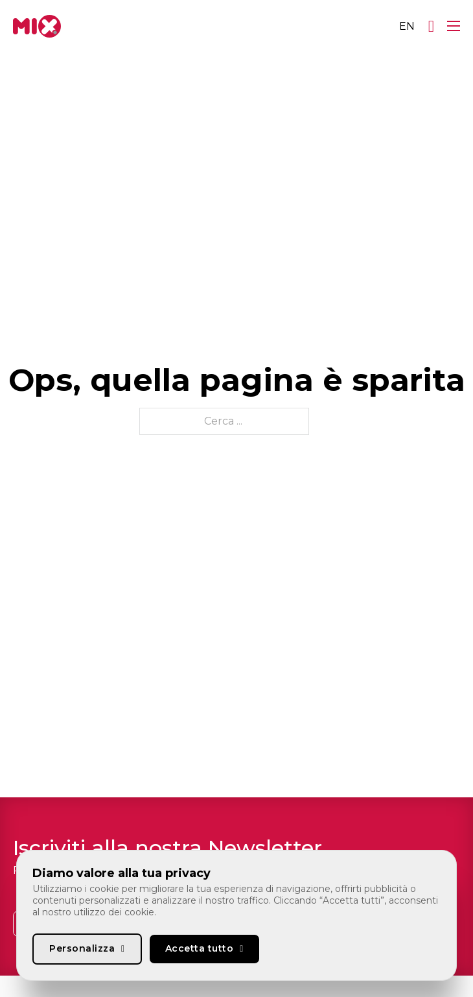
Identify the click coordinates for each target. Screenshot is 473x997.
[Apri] (431, 26)
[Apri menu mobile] (453, 26)
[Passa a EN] (407, 26)
